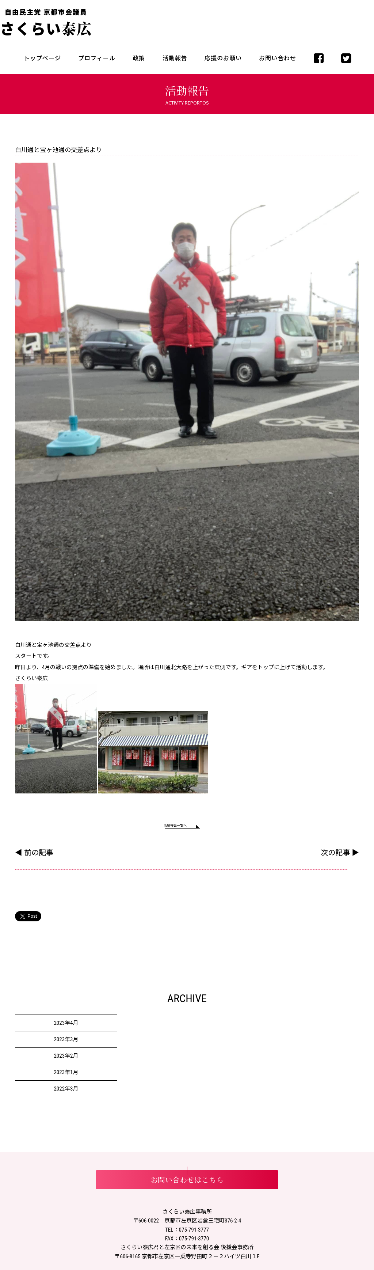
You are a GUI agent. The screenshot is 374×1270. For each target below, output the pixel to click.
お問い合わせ (277, 58)
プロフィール (96, 58)
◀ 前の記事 (34, 856)
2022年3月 (66, 1092)
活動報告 (175, 58)
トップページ (42, 58)
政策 (139, 58)
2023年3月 (66, 1043)
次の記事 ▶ (340, 856)
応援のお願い (223, 58)
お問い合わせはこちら (187, 1183)
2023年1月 (66, 1076)
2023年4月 (66, 1026)
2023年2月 (66, 1059)
